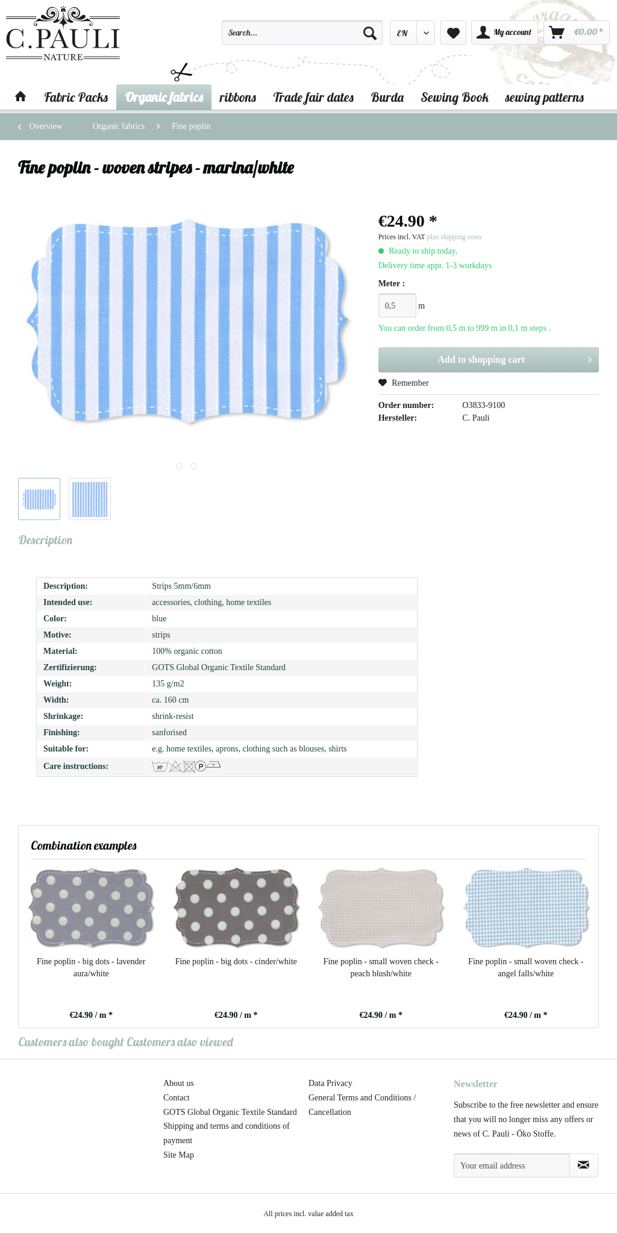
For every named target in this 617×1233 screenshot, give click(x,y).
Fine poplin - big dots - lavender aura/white (91, 967)
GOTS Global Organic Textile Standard (230, 1112)
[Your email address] (512, 1165)
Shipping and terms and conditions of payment (226, 1133)
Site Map (178, 1154)
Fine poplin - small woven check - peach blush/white (381, 967)
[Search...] (302, 32)
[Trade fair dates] (313, 97)
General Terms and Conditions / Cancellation (362, 1105)
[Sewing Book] (454, 97)
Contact (176, 1097)
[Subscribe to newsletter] (583, 1165)
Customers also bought (71, 1041)
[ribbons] (238, 97)
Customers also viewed (180, 1041)
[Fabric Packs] (76, 97)
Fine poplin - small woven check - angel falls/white (525, 967)
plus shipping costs (454, 237)
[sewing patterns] (544, 97)
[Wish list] (453, 32)
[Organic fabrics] (163, 97)
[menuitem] (302, 37)
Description (45, 539)
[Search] (370, 32)
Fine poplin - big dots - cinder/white (236, 961)
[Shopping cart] (576, 32)
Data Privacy (330, 1083)
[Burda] (387, 97)
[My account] (504, 32)
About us (178, 1083)
